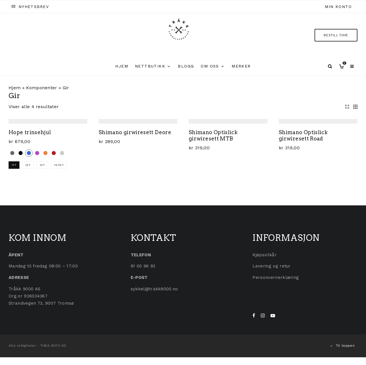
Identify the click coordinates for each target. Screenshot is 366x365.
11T (14, 164)
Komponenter (41, 87)
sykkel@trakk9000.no (154, 288)
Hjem (121, 66)
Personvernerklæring (275, 277)
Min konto (338, 6)
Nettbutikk (150, 66)
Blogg (186, 66)
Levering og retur (271, 266)
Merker (241, 66)
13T (42, 164)
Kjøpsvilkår (264, 254)
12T (28, 164)
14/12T (59, 164)
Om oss (210, 66)
